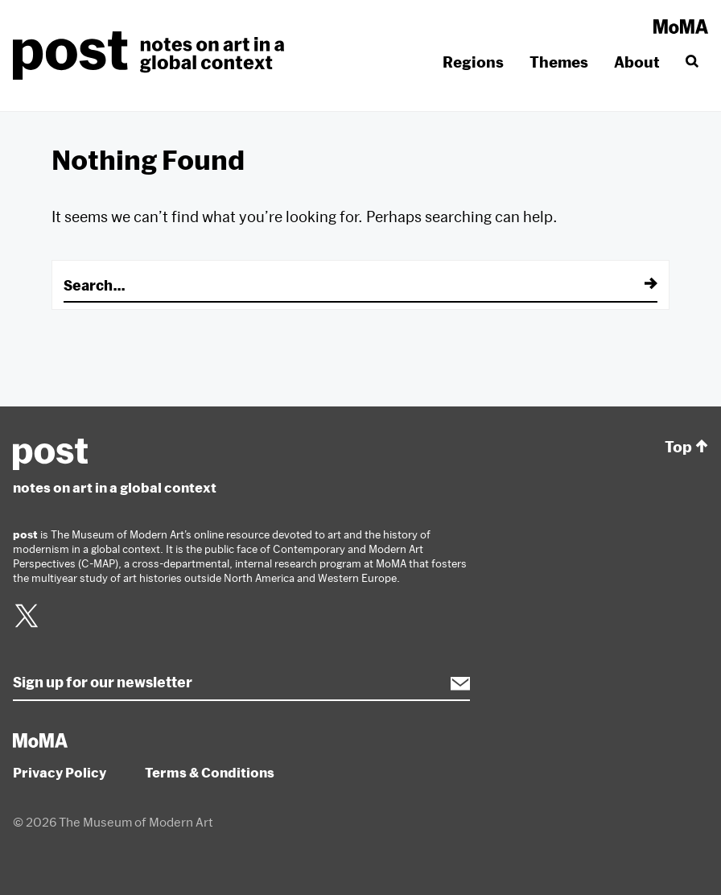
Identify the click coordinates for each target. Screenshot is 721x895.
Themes (558, 62)
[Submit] (639, 285)
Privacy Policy (59, 772)
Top (686, 447)
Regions (473, 62)
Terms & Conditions (209, 772)
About (637, 62)
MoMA (680, 26)
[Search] (690, 62)
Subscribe (452, 683)
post (153, 55)
